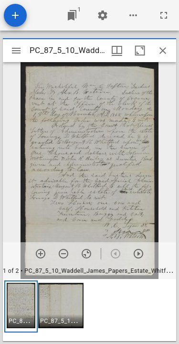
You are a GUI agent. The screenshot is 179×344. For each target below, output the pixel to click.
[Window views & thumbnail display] (116, 50)
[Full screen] (163, 15)
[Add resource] (15, 15)
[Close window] (162, 50)
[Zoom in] (40, 253)
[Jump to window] (72, 15)
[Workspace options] (133, 15)
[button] (21, 306)
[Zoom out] (63, 253)
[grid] (89, 310)
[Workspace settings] (102, 15)
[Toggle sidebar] (16, 50)
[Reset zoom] (86, 253)
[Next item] (138, 253)
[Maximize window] (139, 50)
